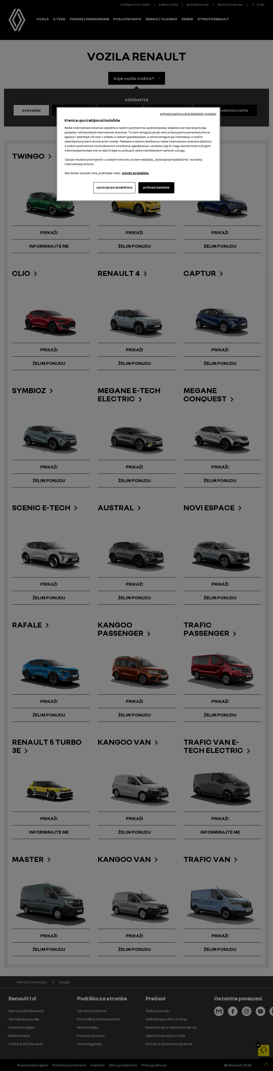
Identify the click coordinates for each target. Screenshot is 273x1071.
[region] (138, 154)
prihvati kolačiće (156, 187)
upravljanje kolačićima (114, 187)
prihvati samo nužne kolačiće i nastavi (188, 114)
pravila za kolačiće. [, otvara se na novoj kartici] (135, 173)
